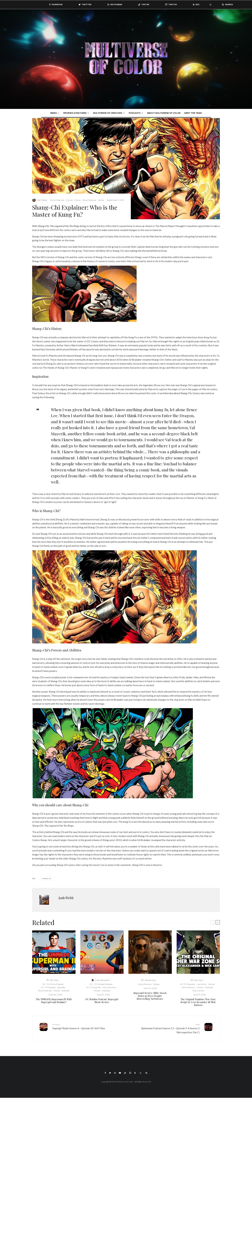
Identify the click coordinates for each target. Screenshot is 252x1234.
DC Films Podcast (55, 984)
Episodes (61, 987)
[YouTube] (119, 1073)
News (53, 113)
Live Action (201, 984)
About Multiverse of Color (163, 113)
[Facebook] (56, 4)
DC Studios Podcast (103, 984)
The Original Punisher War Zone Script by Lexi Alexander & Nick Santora (198, 1002)
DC (43, 984)
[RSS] (196, 4)
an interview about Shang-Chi (176, 393)
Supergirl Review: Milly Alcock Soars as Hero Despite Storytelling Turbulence (150, 995)
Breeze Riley (150, 980)
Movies (101, 200)
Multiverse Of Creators (107, 113)
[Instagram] (114, 4)
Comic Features (57, 200)
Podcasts (134, 113)
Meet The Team (193, 113)
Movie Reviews (109, 987)
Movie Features (89, 200)
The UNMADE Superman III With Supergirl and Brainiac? (54, 1001)
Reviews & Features (74, 113)
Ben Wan (54, 980)
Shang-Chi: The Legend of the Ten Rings (58, 226)
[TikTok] (143, 4)
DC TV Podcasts (48, 987)
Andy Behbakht (102, 980)
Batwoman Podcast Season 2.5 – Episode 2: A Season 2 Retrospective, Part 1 (164, 1028)
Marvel (77, 200)
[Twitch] (171, 4)
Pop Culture (198, 990)
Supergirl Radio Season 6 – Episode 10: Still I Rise (88, 1026)
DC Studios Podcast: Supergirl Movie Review (102, 1001)
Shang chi (47, 878)
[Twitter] (85, 4)
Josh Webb (42, 200)
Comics (69, 200)
